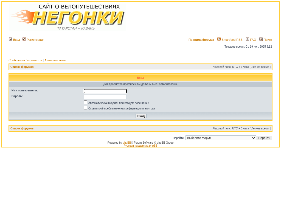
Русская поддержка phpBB (140, 145)
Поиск (265, 39)
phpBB (127, 142)
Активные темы (55, 60)
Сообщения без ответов (25, 60)
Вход (14, 39)
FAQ (251, 39)
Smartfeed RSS (229, 39)
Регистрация (33, 39)
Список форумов (22, 66)
